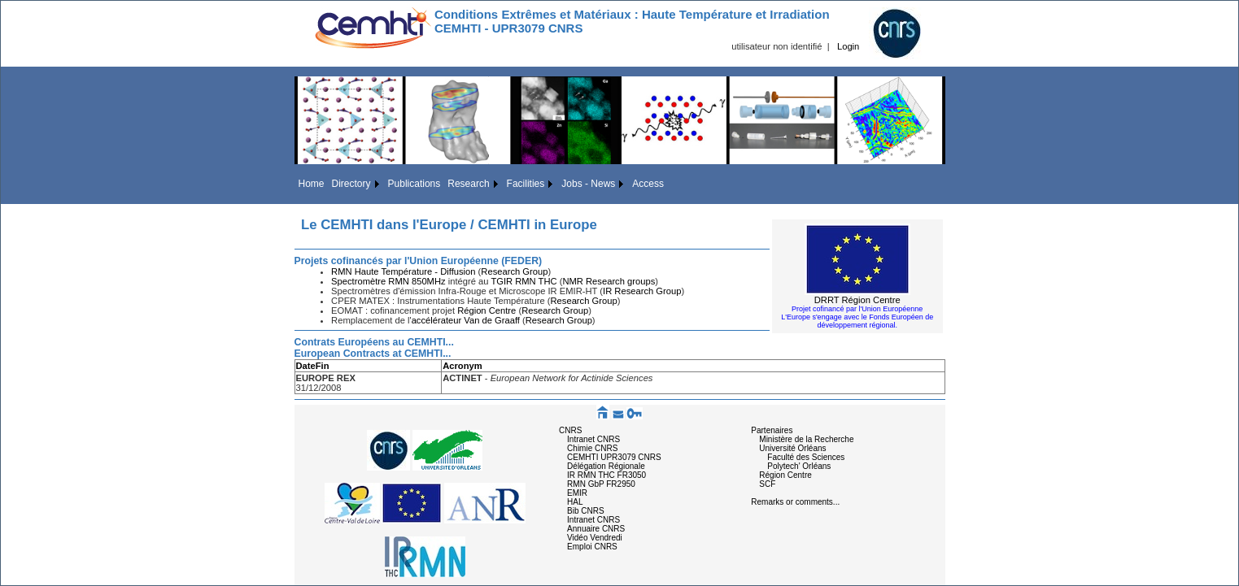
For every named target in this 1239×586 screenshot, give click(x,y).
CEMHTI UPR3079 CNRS (614, 457)
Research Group (514, 271)
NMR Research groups (608, 281)
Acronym (462, 366)
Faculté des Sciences (805, 457)
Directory (351, 183)
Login (848, 46)
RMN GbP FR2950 (601, 484)
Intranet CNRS (593, 439)
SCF (767, 484)
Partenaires (771, 430)
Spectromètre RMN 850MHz (389, 281)
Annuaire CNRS (596, 528)
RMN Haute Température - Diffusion (403, 271)
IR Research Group (642, 291)
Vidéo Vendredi (594, 537)
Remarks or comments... (795, 501)
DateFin (312, 366)
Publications (414, 183)
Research (468, 183)
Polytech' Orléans (799, 466)
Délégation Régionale (606, 466)
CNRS (570, 430)
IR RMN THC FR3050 (606, 475)
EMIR (577, 492)
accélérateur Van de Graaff (466, 320)
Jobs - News (588, 183)
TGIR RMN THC (523, 281)
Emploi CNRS (592, 546)
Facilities (526, 183)
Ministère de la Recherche (806, 439)
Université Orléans (792, 448)
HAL (574, 501)
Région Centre (486, 310)
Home (312, 183)
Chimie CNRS (592, 448)
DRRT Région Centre (857, 300)
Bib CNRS (585, 510)
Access (648, 183)
